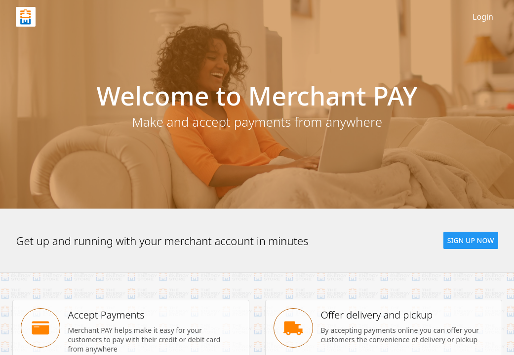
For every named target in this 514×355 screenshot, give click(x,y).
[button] (470, 240)
